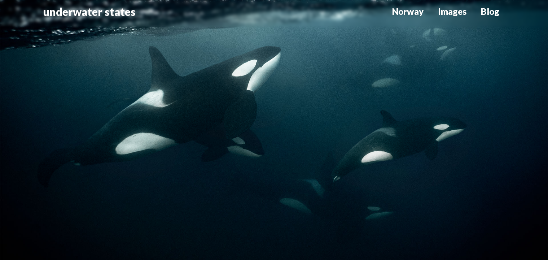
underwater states (89, 11)
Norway (408, 11)
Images (452, 11)
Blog (490, 11)
